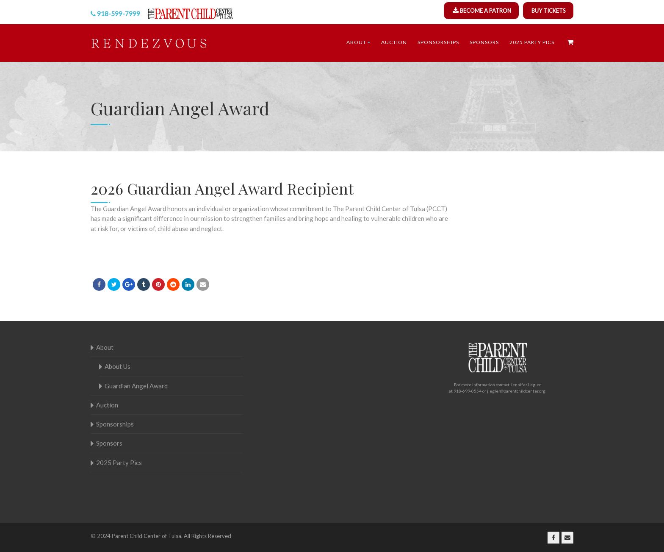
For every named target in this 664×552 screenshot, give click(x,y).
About (358, 42)
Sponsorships (438, 42)
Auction (394, 42)
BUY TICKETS (548, 10)
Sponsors (484, 42)
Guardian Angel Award (136, 386)
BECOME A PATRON (485, 10)
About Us (117, 366)
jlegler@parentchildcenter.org (516, 390)
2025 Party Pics (531, 42)
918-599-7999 (118, 13)
